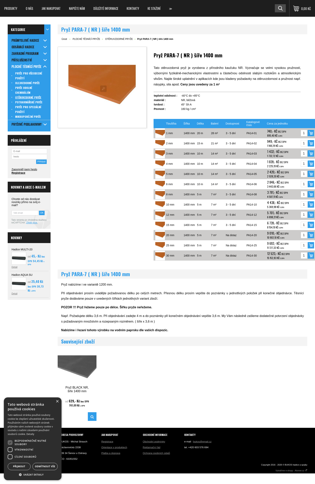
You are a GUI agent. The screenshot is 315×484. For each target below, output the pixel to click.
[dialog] (33, 438)
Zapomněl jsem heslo (24, 169)
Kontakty (133, 8)
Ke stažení (154, 8)
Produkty (10, 8)
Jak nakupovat (51, 8)
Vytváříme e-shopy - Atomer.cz (291, 470)
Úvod (64, 39)
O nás (29, 8)
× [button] (57, 401)
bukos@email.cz (202, 441)
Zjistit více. (32, 222)
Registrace (18, 172)
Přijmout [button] (19, 466)
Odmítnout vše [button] (45, 466)
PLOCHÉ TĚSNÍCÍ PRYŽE (86, 39)
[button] (33, 474)
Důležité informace (105, 8)
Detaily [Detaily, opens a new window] (30, 434)
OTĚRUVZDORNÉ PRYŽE (119, 39)
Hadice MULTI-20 (22, 249)
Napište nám (77, 8)
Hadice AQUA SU (22, 274)
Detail (14, 267)
